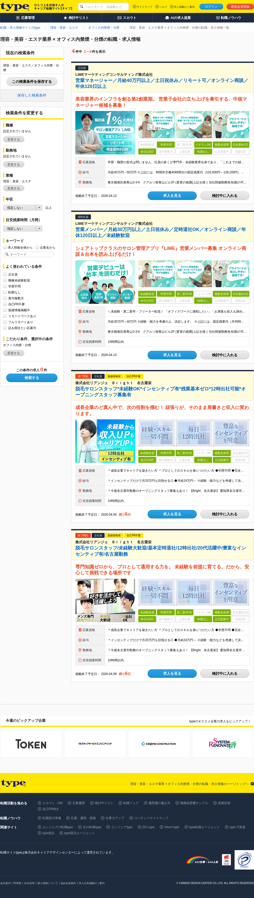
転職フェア (131, 803)
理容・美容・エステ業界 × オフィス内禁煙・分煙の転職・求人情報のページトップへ (189, 784)
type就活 (48, 833)
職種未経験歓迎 (19, 280)
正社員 (13, 274)
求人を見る (172, 196)
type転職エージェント (204, 827)
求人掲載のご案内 (184, 6)
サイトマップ (144, 6)
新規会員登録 (240, 7)
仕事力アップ (115, 818)
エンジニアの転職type (57, 827)
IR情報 (17, 883)
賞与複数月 (16, 298)
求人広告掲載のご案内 (92, 883)
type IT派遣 (237, 827)
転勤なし (14, 292)
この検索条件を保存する (32, 81)
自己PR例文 (50, 809)
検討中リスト (104, 803)
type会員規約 (68, 883)
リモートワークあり (22, 316)
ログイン (211, 7)
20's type (148, 827)
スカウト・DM (52, 803)
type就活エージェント (79, 833)
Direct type (171, 827)
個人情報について (47, 883)
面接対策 (224, 803)
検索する (32, 378)
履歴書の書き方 (159, 803)
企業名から (47, 247)
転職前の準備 (51, 818)
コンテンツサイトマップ (151, 818)
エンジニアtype (122, 827)
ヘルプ (163, 6)
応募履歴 (78, 803)
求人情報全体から (20, 247)
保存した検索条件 (31, 95)
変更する (14, 139)
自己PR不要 (16, 304)
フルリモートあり (20, 322)
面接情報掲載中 (19, 310)
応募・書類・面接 (83, 818)
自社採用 (29, 883)
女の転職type (92, 827)
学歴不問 (14, 286)
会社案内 (5, 883)
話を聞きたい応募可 (22, 328)
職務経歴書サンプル (194, 803)
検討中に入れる (224, 196)
